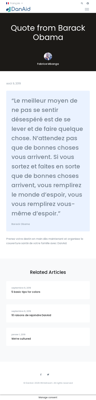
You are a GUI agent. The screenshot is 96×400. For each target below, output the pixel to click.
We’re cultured (21, 339)
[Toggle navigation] (87, 9)
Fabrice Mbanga (48, 64)
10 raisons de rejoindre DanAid (31, 315)
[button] (14, 3)
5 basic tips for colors (25, 292)
